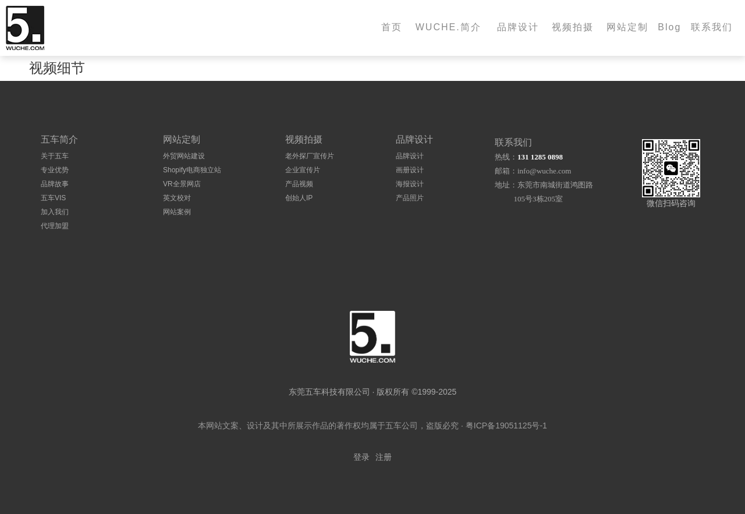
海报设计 (410, 184)
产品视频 (299, 184)
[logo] (372, 337)
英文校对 (177, 198)
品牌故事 (55, 184)
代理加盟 (55, 226)
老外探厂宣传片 (309, 156)
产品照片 (410, 198)
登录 (361, 457)
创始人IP (299, 198)
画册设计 (410, 170)
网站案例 (177, 212)
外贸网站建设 (184, 156)
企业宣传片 (302, 170)
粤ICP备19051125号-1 (506, 425)
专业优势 (55, 170)
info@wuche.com (544, 170)
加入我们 (55, 212)
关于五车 (55, 156)
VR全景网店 (182, 184)
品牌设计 (410, 156)
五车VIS (53, 198)
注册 (383, 457)
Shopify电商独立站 (192, 170)
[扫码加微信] (671, 168)
